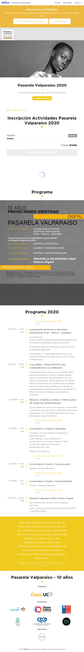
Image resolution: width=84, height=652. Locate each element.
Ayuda (57, 3)
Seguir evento (42, 98)
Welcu (5, 3)
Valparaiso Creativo (18, 621)
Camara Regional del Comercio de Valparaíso (42, 621)
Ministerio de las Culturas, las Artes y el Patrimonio (66, 609)
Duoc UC (42, 594)
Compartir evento (17, 110)
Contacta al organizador (21, 3)
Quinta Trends (66, 621)
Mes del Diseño (42, 637)
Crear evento (60, 21)
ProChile (18, 609)
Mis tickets (67, 3)
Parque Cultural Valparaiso (42, 609)
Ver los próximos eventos (30, 21)
